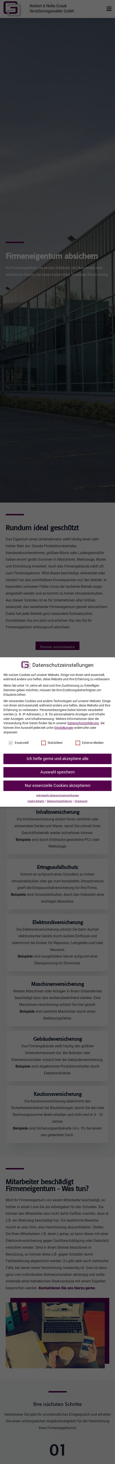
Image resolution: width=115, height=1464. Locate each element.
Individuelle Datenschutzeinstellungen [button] (57, 795)
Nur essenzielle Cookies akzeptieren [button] (57, 785)
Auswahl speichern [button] (57, 772)
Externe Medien (90, 743)
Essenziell (18, 743)
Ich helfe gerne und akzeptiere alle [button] (58, 758)
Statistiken (52, 743)
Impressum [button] (81, 801)
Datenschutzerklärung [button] (59, 801)
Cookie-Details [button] (36, 801)
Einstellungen (63, 727)
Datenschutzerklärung (83, 723)
